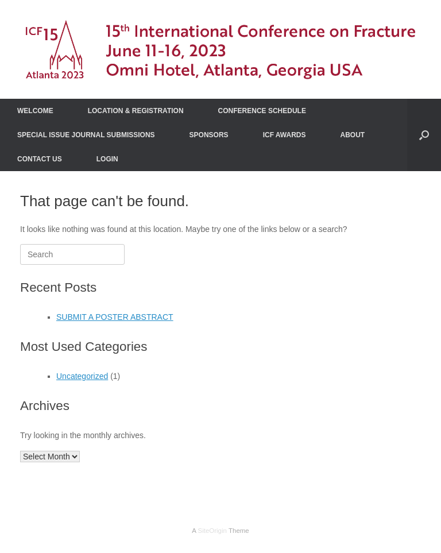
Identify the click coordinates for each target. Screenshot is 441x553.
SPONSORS (209, 135)
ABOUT (353, 135)
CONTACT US (39, 159)
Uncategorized (82, 376)
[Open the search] (424, 135)
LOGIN (107, 159)
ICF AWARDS (284, 135)
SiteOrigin (212, 530)
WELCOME (35, 111)
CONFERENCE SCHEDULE (262, 111)
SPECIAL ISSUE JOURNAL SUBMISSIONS (86, 135)
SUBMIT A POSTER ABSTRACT (114, 317)
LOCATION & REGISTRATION (136, 111)
